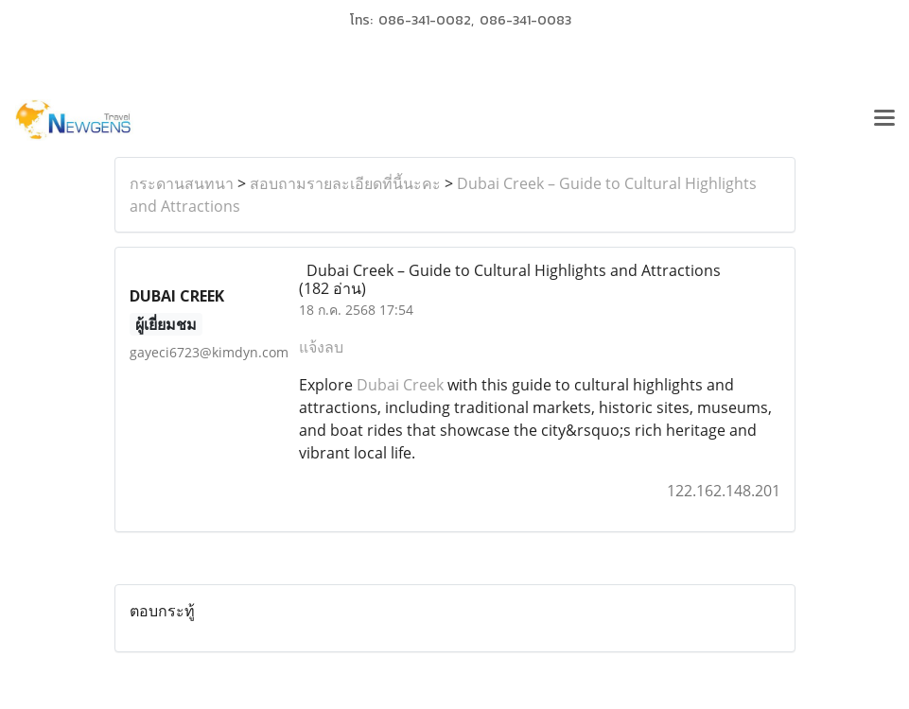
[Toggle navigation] (884, 120)
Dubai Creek (400, 384)
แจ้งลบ (321, 347)
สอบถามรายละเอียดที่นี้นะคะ (345, 183)
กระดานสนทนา (182, 183)
